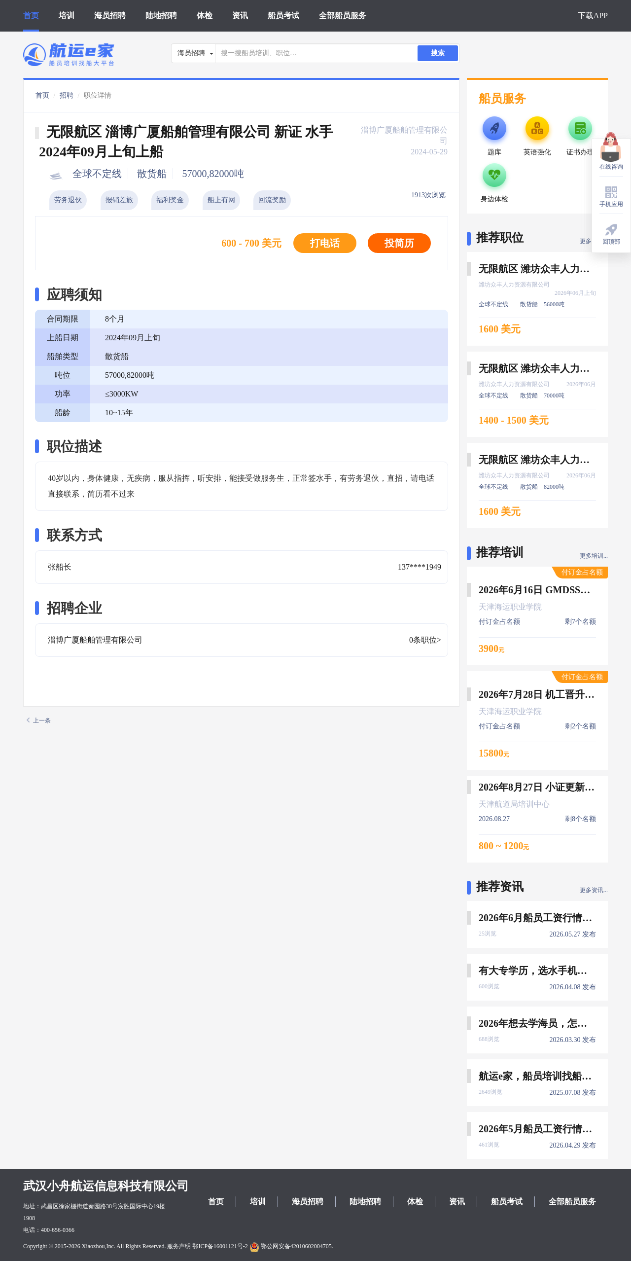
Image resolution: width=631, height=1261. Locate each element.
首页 (31, 15)
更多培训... (594, 555)
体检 (204, 15)
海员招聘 (110, 15)
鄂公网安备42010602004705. (291, 1246)
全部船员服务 (342, 15)
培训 (66, 15)
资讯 (240, 15)
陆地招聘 (161, 15)
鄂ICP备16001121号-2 (219, 1246)
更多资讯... (594, 890)
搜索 (438, 53)
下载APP (593, 15)
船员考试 (283, 15)
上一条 (39, 720)
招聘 (66, 95)
